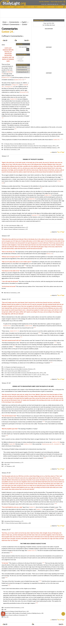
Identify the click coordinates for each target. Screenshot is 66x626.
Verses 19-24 (6, 473)
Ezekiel (24, 24)
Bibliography (20, 60)
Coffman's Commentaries (10, 24)
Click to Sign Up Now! (56, 1)
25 (26, 40)
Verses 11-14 (6, 299)
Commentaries (14, 22)
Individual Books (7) (23, 72)
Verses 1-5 (5, 156)
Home (4, 22)
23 (5, 40)
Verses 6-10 (5, 236)
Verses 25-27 (6, 529)
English (24, 22)
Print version (21, 57)
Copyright (20, 59)
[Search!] (27, 49)
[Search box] (21, 49)
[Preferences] (64, 7)
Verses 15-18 (6, 383)
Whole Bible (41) (22, 67)
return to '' (58, 152)
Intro (3, 45)
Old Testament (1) (22, 69)
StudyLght (11, 3)
